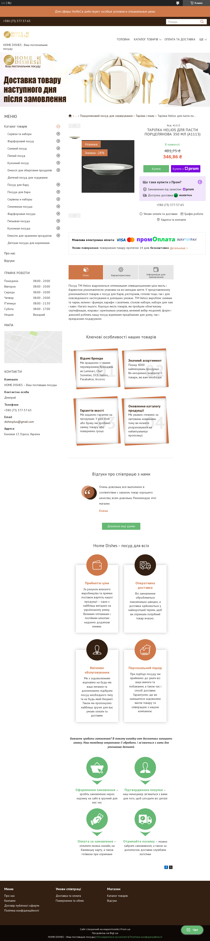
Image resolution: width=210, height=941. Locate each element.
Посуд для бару (18, 185)
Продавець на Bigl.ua (105, 933)
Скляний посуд (17, 148)
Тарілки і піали (145, 115)
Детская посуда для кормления (29, 243)
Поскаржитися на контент (112, 936)
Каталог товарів (146, 39)
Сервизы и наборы (20, 199)
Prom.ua (125, 929)
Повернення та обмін (70, 901)
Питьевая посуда (19, 221)
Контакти (9, 901)
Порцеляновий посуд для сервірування (106, 115)
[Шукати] (202, 21)
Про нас (9, 253)
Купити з (186, 169)
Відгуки (9, 261)
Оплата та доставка (180, 39)
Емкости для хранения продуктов (30, 236)
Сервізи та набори (20, 134)
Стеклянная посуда (20, 206)
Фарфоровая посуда (21, 214)
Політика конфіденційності (21, 910)
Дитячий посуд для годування (28, 177)
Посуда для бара (19, 192)
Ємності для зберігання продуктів (30, 170)
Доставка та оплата (68, 896)
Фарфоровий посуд (21, 141)
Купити (156, 169)
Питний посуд (16, 156)
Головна (123, 39)
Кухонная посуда (19, 228)
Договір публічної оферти (21, 905)
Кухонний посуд (18, 163)
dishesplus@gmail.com (19, 422)
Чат (192, 930)
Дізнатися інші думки (121, 526)
